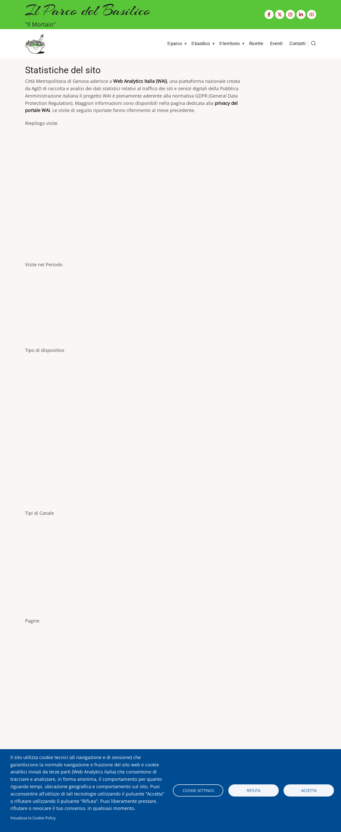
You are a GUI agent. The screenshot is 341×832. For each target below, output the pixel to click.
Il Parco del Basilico (87, 10)
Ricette (256, 43)
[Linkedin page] (301, 14)
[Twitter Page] (279, 14)
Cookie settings (198, 790)
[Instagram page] (290, 14)
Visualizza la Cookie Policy (33, 817)
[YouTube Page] (311, 14)
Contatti (297, 43)
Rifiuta (253, 790)
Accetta (308, 790)
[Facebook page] (269, 14)
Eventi (276, 43)
